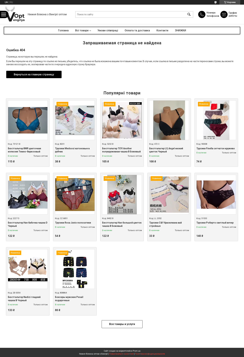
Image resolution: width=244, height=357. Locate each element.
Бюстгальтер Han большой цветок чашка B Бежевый (122, 224)
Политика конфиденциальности (150, 354)
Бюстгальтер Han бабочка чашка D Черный (27, 224)
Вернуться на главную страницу (34, 74)
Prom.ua (136, 351)
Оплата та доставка (137, 30)
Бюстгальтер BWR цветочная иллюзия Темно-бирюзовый (24, 150)
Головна (63, 30)
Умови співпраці (108, 30)
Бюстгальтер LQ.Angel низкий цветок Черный (166, 150)
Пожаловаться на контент (121, 354)
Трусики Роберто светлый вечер (214, 222)
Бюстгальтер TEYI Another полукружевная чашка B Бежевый (121, 150)
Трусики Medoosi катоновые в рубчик (72, 150)
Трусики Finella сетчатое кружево (215, 148)
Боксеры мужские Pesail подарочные (69, 299)
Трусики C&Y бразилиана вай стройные (165, 224)
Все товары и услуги (122, 324)
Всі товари (82, 30)
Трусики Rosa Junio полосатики (73, 222)
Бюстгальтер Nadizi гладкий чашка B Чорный (24, 299)
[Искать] (189, 14)
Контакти (162, 30)
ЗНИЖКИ (180, 30)
